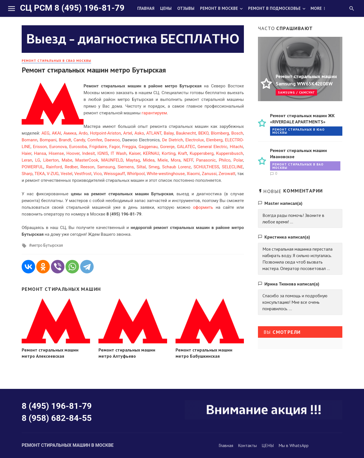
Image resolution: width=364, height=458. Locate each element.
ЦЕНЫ (268, 445)
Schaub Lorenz (176, 166)
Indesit (88, 153)
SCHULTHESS (206, 166)
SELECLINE (232, 166)
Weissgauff (114, 173)
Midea (148, 160)
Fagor (114, 146)
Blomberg (220, 133)
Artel (127, 133)
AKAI (56, 133)
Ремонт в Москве (219, 8)
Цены (166, 8)
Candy (79, 139)
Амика (70, 133)
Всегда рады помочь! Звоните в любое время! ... (293, 218)
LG (37, 160)
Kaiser (134, 153)
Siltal (141, 166)
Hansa (40, 153)
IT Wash (118, 153)
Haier (27, 153)
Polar (238, 160)
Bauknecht (186, 133)
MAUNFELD (112, 160)
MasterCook (86, 160)
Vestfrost (82, 173)
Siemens (126, 166)
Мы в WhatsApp (293, 445)
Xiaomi (193, 173)
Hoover (73, 153)
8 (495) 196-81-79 (57, 406)
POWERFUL (32, 166)
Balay (169, 133)
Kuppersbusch (229, 153)
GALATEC (186, 146)
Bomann (29, 139)
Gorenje (167, 146)
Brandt (65, 139)
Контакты (247, 445)
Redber (71, 166)
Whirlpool (136, 173)
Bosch (237, 133)
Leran (27, 160)
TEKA (40, 173)
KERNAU (151, 153)
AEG (45, 133)
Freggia (129, 146)
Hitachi (236, 146)
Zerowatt (227, 173)
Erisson (40, 146)
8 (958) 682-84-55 (57, 418)
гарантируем (154, 112)
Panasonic (206, 160)
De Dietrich (172, 139)
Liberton (51, 160)
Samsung (106, 166)
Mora (176, 160)
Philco (224, 160)
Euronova (58, 146)
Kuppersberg (202, 153)
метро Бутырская (47, 245)
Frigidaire (98, 146)
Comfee (94, 139)
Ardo (83, 133)
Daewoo (112, 139)
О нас (317, 8)
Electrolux (194, 139)
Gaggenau (148, 146)
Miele (163, 160)
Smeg (154, 166)
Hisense (56, 153)
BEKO (203, 133)
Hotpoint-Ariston (105, 133)
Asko (139, 133)
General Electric (212, 146)
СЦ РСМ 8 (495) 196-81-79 (72, 8)
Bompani (48, 139)
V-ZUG (53, 173)
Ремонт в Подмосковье (274, 8)
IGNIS (102, 153)
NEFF (188, 160)
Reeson (87, 166)
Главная (145, 8)
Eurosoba (78, 146)
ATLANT (153, 133)
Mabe (67, 160)
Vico (97, 173)
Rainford (54, 166)
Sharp (27, 173)
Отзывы (185, 8)
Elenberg (214, 139)
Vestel (66, 173)
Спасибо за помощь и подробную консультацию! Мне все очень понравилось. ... (294, 302)
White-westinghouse (166, 173)
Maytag (133, 160)
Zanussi (209, 173)
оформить (203, 207)
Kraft (182, 153)
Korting (168, 153)
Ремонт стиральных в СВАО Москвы (56, 60)
